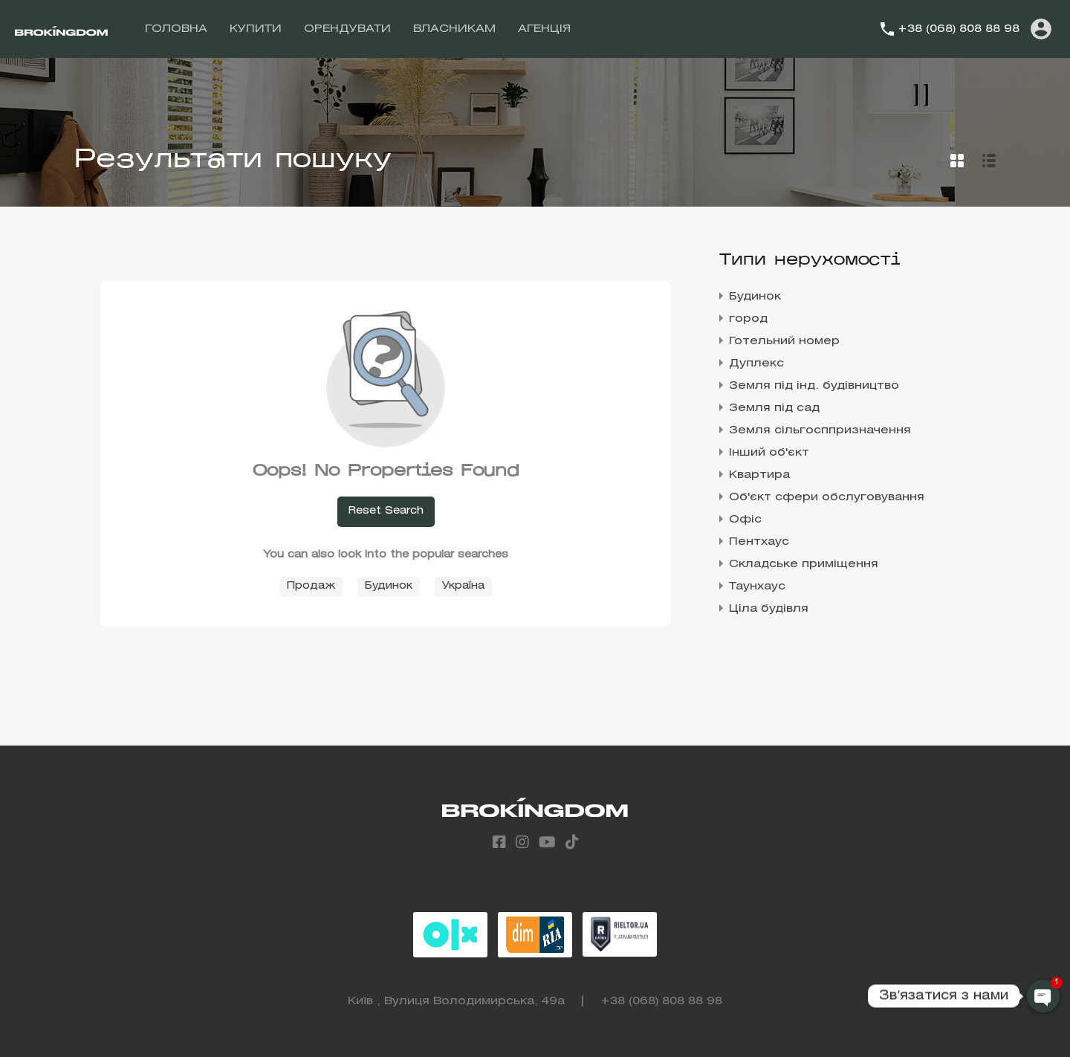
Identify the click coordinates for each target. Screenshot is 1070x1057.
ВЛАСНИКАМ (454, 29)
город (748, 319)
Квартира (759, 475)
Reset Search (386, 511)
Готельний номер (784, 341)
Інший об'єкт (769, 452)
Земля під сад (774, 408)
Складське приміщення (803, 564)
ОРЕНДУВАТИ (347, 29)
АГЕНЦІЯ (544, 29)
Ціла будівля (768, 609)
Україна (463, 586)
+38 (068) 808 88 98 (958, 29)
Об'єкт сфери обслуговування (826, 497)
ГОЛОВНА (176, 29)
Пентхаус (759, 542)
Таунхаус (757, 586)
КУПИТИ (256, 29)
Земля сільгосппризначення (820, 430)
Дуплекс (756, 363)
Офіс (745, 519)
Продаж (311, 586)
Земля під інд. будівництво (814, 386)
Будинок (388, 586)
